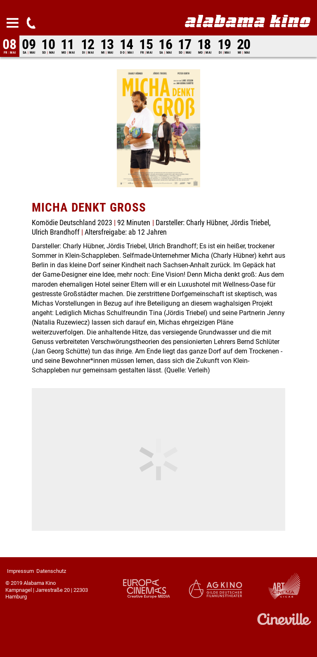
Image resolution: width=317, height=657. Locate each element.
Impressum (20, 571)
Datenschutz (51, 571)
